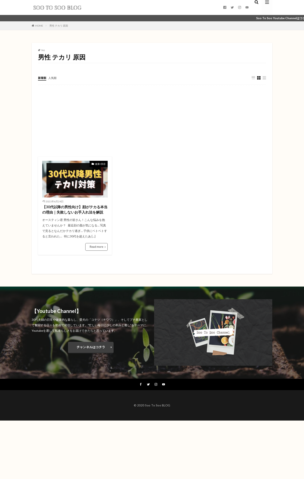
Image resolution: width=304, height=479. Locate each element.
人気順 (53, 78)
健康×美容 (101, 164)
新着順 (42, 78)
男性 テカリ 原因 (58, 25)
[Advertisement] (152, 120)
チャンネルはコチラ (90, 353)
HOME (39, 25)
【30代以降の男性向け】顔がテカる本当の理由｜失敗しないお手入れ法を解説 (74, 213)
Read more (97, 253)
